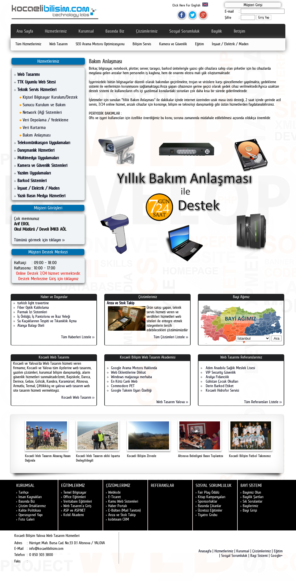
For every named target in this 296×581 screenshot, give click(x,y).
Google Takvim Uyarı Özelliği (131, 390)
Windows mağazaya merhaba (131, 377)
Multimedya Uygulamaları (38, 157)
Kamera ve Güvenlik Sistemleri (42, 165)
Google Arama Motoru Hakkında (134, 368)
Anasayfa (204, 551)
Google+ (277, 555)
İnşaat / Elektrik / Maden (230, 44)
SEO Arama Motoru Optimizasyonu (100, 44)
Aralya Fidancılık (217, 377)
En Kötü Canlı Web (124, 381)
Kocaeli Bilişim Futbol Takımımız (250, 439)
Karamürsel (67, 381)
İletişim (239, 31)
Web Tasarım (58, 44)
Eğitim (199, 44)
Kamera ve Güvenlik (173, 44)
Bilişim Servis (142, 44)
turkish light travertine (33, 303)
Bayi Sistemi (259, 555)
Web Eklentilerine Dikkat (128, 372)
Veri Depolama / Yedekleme (45, 119)
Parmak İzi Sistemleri (32, 312)
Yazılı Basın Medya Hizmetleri (41, 195)
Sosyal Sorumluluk (184, 31)
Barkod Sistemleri (32, 180)
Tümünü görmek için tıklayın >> (39, 239)
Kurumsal (86, 31)
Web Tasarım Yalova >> (172, 402)
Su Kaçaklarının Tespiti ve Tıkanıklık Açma (47, 321)
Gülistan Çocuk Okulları (221, 381)
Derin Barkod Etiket (219, 385)
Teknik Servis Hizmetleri (36, 89)
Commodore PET (123, 385)
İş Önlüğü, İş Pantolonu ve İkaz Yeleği (43, 316)
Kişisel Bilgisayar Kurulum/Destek (50, 97)
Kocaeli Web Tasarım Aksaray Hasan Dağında (47, 441)
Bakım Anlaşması (36, 135)
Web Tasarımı (28, 74)
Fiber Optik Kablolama (33, 307)
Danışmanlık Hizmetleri (35, 150)
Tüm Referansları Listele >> (263, 402)
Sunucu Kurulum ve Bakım (44, 104)
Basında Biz (114, 31)
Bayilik (216, 31)
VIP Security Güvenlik (220, 372)
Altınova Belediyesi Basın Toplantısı (200, 439)
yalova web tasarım (69, 385)
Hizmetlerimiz (56, 31)
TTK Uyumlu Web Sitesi (36, 82)
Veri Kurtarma (34, 127)
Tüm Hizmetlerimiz (28, 44)
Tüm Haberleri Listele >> (77, 337)
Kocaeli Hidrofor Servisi (222, 390)
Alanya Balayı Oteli (30, 325)
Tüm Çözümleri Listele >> (171, 337)
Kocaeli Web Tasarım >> (77, 397)
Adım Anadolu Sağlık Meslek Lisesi (230, 368)
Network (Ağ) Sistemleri (42, 112)
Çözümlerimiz (147, 31)
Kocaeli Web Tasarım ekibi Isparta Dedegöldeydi (98, 441)
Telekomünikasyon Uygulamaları (43, 142)
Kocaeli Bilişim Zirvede (148, 439)
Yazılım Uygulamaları (34, 173)
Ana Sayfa (25, 31)
